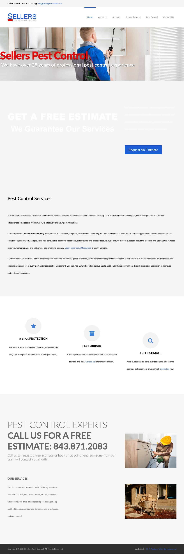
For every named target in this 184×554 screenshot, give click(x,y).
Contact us (90, 362)
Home (90, 17)
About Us (102, 17)
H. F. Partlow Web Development (161, 549)
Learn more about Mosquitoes (78, 248)
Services (116, 17)
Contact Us (168, 17)
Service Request (133, 17)
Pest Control (152, 17)
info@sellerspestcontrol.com (50, 3)
